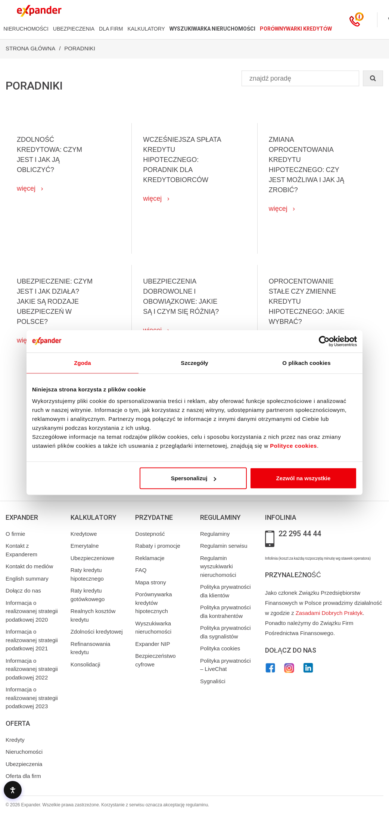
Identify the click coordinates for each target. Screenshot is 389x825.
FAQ (140, 570)
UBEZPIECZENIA (73, 29)
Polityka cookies (220, 648)
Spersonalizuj (194, 478)
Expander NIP (152, 644)
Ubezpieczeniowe (93, 558)
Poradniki (79, 48)
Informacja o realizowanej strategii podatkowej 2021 (32, 640)
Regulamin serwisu (224, 546)
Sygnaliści (212, 681)
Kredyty (15, 740)
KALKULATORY (146, 29)
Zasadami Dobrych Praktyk (329, 613)
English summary (27, 578)
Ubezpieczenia (24, 764)
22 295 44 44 (299, 534)
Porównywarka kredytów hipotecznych (153, 603)
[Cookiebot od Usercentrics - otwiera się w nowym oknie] (324, 341)
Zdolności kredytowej (97, 631)
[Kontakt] (354, 19)
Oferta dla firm (23, 776)
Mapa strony (150, 582)
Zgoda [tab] (82, 362)
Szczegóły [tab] (194, 362)
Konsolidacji (85, 664)
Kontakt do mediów (29, 566)
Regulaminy (215, 534)
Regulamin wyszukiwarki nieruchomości (218, 566)
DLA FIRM (111, 29)
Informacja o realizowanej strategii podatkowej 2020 (32, 611)
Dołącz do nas (23, 590)
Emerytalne (85, 546)
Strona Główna (30, 48)
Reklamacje (149, 558)
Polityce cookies (293, 446)
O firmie (15, 534)
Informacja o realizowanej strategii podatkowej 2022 (32, 669)
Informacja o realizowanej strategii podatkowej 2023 (32, 698)
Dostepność (150, 534)
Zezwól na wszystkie (303, 478)
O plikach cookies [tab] (306, 362)
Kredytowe (84, 534)
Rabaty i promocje (157, 546)
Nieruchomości (24, 752)
